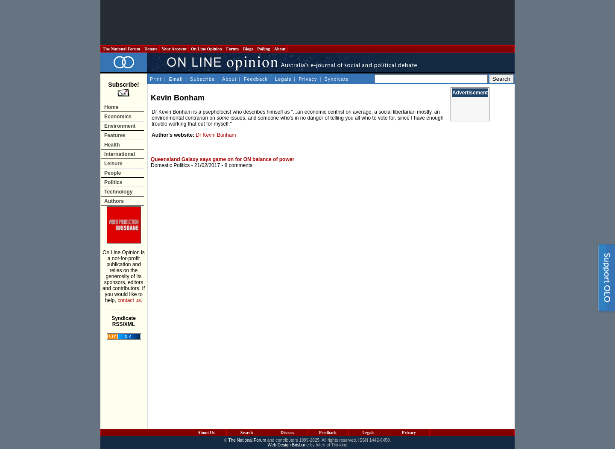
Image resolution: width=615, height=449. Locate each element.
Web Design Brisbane (288, 445)
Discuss (287, 432)
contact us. (129, 300)
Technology (118, 192)
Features (115, 135)
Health (112, 145)
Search (246, 432)
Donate (151, 49)
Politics (113, 182)
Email (176, 79)
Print (156, 79)
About (280, 49)
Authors (114, 201)
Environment (119, 126)
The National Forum (121, 49)
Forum (232, 49)
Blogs (248, 49)
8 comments (238, 165)
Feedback (256, 79)
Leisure (113, 164)
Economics (118, 117)
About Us (205, 432)
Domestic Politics (170, 165)
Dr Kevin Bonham (216, 135)
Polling (263, 49)
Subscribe (202, 79)
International (119, 154)
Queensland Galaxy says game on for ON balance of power (222, 159)
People (112, 173)
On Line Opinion (206, 49)
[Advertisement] (307, 22)
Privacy (308, 79)
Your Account (174, 49)
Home (111, 107)
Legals (283, 79)
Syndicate (337, 79)
